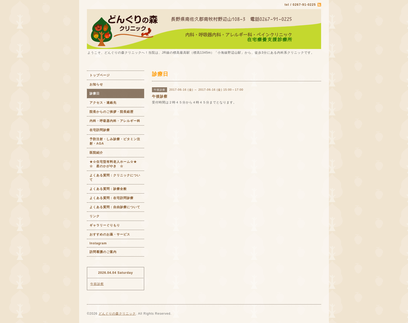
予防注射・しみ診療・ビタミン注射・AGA (115, 141)
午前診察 (97, 284)
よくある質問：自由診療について (115, 207)
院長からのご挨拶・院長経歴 (111, 112)
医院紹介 (96, 152)
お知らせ (96, 84)
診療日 (95, 93)
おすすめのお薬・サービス (110, 234)
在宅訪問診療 (100, 130)
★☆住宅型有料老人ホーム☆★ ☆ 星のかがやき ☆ (117, 164)
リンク (95, 216)
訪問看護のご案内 (103, 252)
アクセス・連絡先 (103, 102)
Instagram (98, 243)
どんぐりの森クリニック (117, 313)
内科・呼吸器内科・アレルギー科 (115, 121)
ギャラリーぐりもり (105, 225)
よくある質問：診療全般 (108, 189)
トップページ (100, 75)
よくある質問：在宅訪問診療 (111, 198)
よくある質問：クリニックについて (115, 177)
